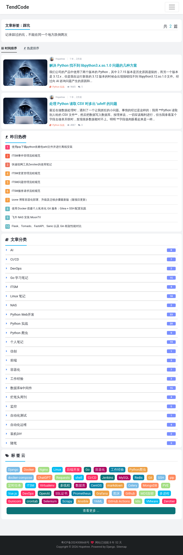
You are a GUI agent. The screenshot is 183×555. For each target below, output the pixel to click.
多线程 (75, 486)
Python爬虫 (138, 469)
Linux (58, 469)
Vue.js (24, 493)
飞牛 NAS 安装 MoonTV (26, 217)
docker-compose (20, 477)
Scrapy (83, 501)
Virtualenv (57, 486)
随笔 (13, 443)
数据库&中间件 (21, 388)
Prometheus (94, 493)
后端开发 (73, 469)
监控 (13, 406)
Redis (140, 477)
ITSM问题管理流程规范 (26, 182)
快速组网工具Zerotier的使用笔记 (32, 164)
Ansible (99, 501)
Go (88, 469)
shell (79, 477)
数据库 (91, 486)
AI (11, 250)
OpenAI (56, 493)
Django (13, 469)
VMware (169, 501)
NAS (13, 305)
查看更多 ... (91, 519)
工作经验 (16, 379)
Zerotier (13, 509)
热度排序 (31, 48)
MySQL (125, 477)
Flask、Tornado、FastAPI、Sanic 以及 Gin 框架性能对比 (47, 226)
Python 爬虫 (19, 333)
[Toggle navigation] (172, 7)
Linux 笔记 (17, 296)
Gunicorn (30, 501)
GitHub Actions (135, 501)
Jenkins (108, 477)
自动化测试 (18, 415)
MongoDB (161, 486)
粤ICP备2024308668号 (75, 542)
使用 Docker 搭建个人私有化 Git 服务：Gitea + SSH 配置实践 (49, 208)
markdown (125, 486)
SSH (162, 477)
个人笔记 (16, 342)
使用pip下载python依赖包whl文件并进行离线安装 (42, 147)
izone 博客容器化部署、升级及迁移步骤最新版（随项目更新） (50, 199)
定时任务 (24, 486)
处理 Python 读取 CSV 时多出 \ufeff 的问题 (83, 104)
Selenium (66, 501)
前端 (13, 360)
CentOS (106, 486)
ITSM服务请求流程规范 (26, 191)
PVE (11, 493)
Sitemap (122, 546)
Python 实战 (56, 87)
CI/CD (14, 259)
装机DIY (16, 434)
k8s (154, 501)
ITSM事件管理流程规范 (26, 155)
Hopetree (84, 546)
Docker (29, 469)
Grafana (114, 493)
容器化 (15, 370)
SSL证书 (73, 493)
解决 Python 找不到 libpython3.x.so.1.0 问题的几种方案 (93, 65)
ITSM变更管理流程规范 (26, 173)
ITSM (14, 287)
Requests (63, 477)
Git (151, 477)
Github (143, 493)
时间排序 (9, 48)
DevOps (16, 268)
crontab (47, 501)
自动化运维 (18, 425)
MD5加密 (159, 493)
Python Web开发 (22, 314)
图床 (129, 493)
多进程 (13, 501)
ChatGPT (44, 477)
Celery (143, 486)
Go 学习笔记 (19, 278)
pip (10, 486)
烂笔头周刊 (18, 397)
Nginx (44, 469)
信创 (13, 351)
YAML (114, 501)
